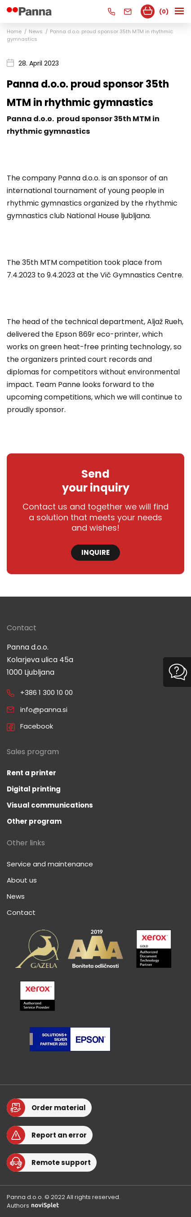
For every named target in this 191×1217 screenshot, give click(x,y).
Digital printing (34, 789)
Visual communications (50, 805)
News (36, 31)
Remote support (61, 1162)
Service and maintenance (50, 864)
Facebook (36, 726)
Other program (34, 821)
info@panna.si (43, 709)
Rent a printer (31, 773)
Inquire (95, 552)
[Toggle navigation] (180, 11)
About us (22, 880)
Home (14, 31)
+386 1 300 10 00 (46, 692)
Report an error (59, 1135)
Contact (21, 912)
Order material (58, 1107)
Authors (33, 1205)
